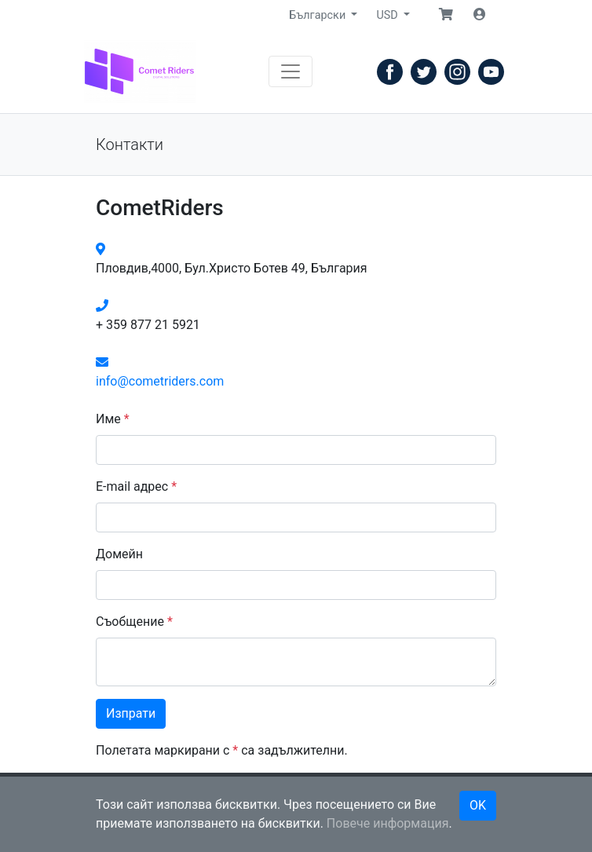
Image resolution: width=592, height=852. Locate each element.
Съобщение (134, 621)
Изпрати (130, 713)
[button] (446, 15)
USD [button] (388, 15)
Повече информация (388, 823)
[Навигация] (290, 71)
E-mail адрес (136, 486)
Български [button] (318, 15)
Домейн (119, 554)
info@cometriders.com (160, 381)
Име (113, 418)
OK (478, 805)
